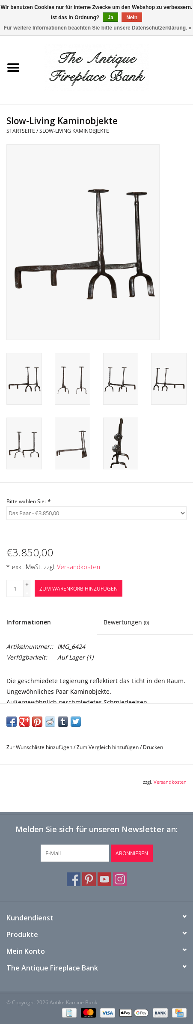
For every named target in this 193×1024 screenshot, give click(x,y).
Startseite (20, 130)
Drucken (153, 747)
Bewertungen (126, 622)
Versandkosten (78, 567)
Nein (131, 18)
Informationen (28, 622)
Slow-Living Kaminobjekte (74, 130)
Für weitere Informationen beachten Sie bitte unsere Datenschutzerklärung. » (98, 28)
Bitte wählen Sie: (28, 501)
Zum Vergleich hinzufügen (108, 747)
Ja (110, 18)
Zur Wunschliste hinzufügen (39, 747)
